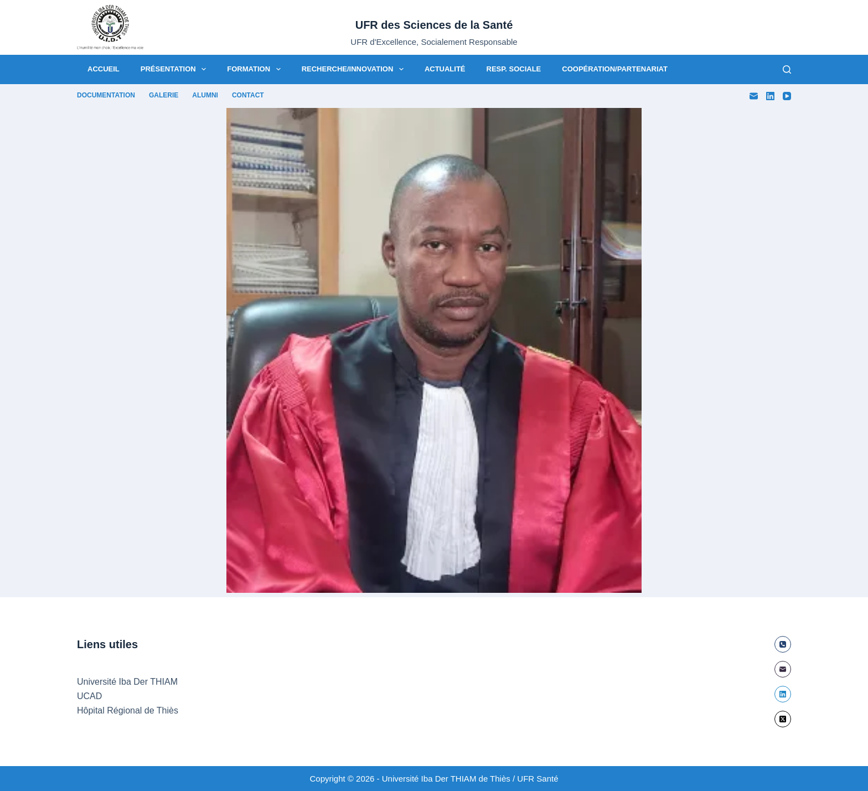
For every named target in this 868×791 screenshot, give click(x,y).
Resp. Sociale (514, 69)
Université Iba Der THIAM (127, 681)
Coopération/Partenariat (615, 69)
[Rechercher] (787, 69)
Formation (256, 69)
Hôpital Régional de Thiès (127, 710)
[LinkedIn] (770, 96)
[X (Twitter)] (782, 719)
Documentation (106, 95)
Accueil (103, 69)
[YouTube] (787, 96)
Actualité (445, 69)
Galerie (163, 95)
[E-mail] (754, 96)
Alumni (205, 95)
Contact (248, 95)
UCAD (89, 696)
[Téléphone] (782, 644)
